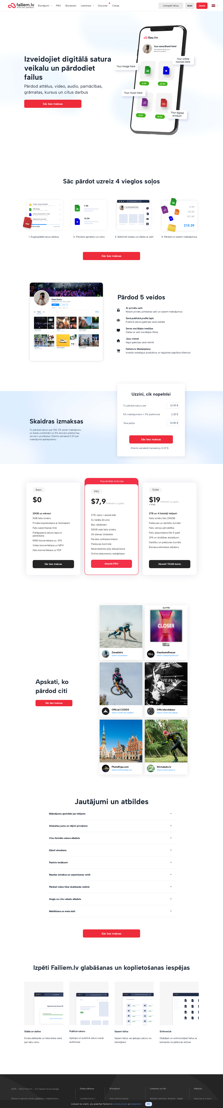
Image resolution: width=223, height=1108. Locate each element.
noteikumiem (120, 1104)
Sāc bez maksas (53, 103)
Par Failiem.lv (200, 1100)
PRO (58, 5)
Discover (103, 5)
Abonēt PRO (112, 561)
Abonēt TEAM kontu (169, 561)
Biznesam (70, 5)
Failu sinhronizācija (119, 1096)
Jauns (202, 5)
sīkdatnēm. (136, 1104)
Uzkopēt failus (171, 5)
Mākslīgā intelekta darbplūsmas (125, 1100)
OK (148, 1104)
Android (172, 1096)
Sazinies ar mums (202, 1096)
